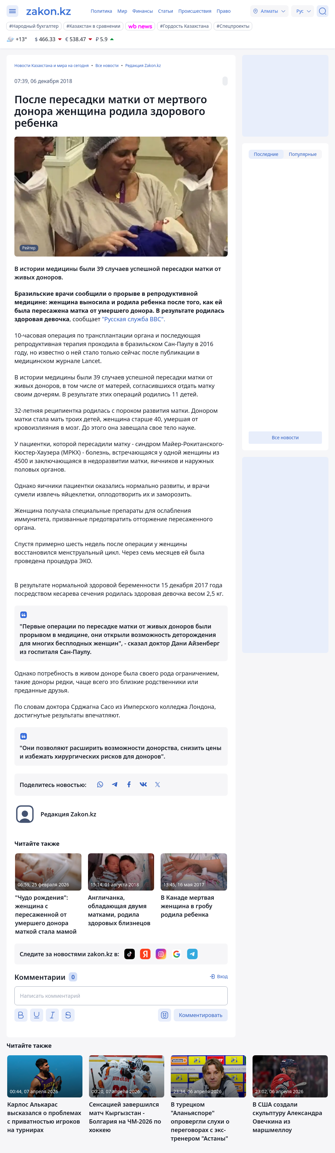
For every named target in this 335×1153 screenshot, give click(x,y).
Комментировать (200, 1015)
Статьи (165, 11)
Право (224, 11)
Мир (122, 11)
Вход (222, 976)
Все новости (107, 65)
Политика (101, 11)
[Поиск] (322, 11)
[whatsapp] (100, 785)
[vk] (143, 785)
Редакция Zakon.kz (143, 65)
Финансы (142, 11)
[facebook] (129, 785)
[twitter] (158, 785)
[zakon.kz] (48, 11)
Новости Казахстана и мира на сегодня (51, 65)
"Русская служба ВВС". (133, 319)
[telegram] (114, 785)
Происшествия (194, 11)
